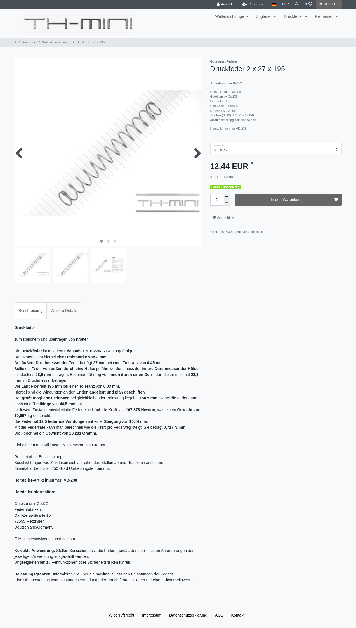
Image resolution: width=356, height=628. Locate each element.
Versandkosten (252, 231)
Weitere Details (64, 310)
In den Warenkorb (304, 199)
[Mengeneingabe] (217, 200)
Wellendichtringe (229, 16)
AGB (219, 615)
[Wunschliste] (308, 4)
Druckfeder (293, 16)
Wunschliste (224, 218)
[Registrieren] (252, 4)
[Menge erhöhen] (227, 197)
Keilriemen (324, 16)
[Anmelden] (224, 4)
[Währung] (284, 4)
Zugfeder (264, 16)
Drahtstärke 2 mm (54, 42)
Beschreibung (31, 310)
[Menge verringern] (227, 203)
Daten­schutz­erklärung (188, 615)
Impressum (151, 615)
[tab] (31, 310)
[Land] (272, 4)
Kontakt (237, 615)
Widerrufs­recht (121, 615)
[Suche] (296, 4)
